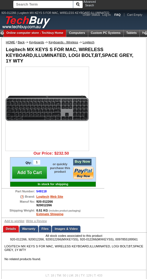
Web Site (56, 196)
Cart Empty (134, 14)
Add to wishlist (14, 221)
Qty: (29, 162)
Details (11, 228)
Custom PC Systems (106, 32)
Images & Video (66, 228)
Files (45, 228)
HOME (10, 42)
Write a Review (36, 221)
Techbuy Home (34, 32)
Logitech (88, 42)
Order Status (91, 14)
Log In (106, 14)
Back (21, 42)
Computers (77, 32)
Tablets (131, 32)
